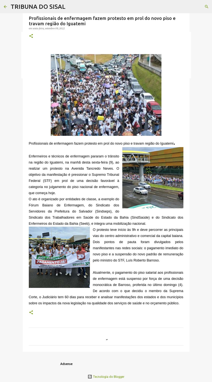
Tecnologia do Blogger (106, 376)
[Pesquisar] (206, 6)
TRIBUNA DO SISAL (38, 6)
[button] (31, 36)
